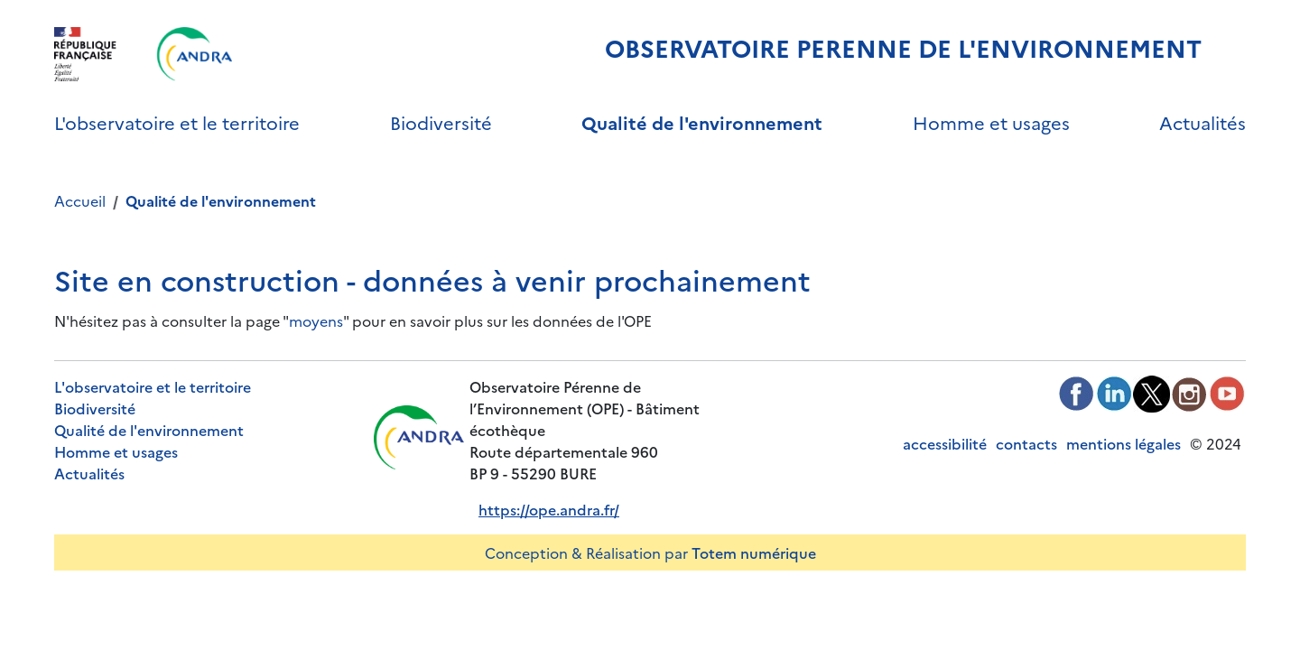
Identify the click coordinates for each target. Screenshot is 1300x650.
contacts (1026, 443)
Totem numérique (754, 552)
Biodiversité (441, 122)
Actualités (1202, 122)
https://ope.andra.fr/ (548, 509)
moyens (316, 320)
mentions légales (1123, 443)
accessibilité (945, 443)
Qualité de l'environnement (701, 122)
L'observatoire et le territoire (177, 122)
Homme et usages (991, 122)
